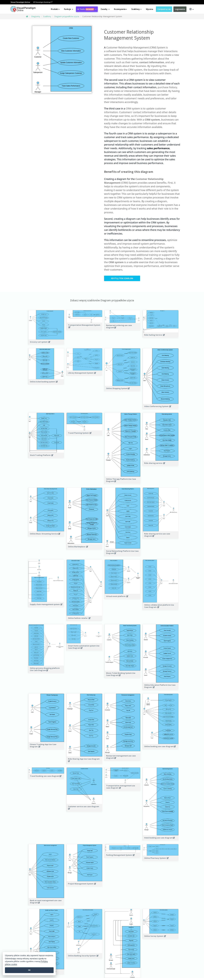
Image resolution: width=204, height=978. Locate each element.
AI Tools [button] (87, 9)
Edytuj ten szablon (122, 278)
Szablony (47, 16)
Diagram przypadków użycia (66, 16)
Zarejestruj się (164, 9)
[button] (69, 9)
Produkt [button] (55, 9)
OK (29, 970)
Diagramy (35, 16)
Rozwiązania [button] (120, 9)
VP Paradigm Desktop (42, 2)
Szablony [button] (136, 9)
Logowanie (180, 9)
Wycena (149, 9)
